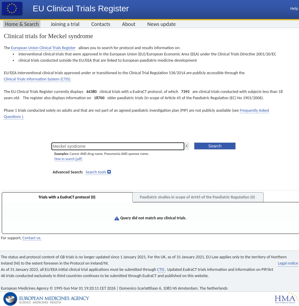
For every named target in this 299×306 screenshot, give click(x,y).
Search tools (96, 172)
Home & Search (22, 24)
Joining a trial (65, 24)
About (129, 24)
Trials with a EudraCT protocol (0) (66, 197)
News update (161, 24)
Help (294, 8)
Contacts (100, 24)
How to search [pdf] (68, 159)
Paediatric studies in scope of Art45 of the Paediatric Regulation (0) (197, 197)
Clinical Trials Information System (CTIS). (37, 79)
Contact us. (32, 237)
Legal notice (288, 263)
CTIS (161, 269)
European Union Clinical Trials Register (43, 47)
